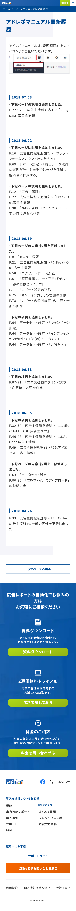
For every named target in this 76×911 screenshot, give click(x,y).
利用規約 (12, 888)
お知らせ (64, 782)
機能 (9, 805)
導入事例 (12, 818)
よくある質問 (47, 812)
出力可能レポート (18, 812)
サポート (12, 824)
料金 (9, 830)
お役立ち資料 (48, 824)
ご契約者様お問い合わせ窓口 (38, 868)
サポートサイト (38, 856)
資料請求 (64, 3)
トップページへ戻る (38, 569)
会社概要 (61, 888)
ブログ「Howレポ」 (51, 818)
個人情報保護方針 (35, 888)
